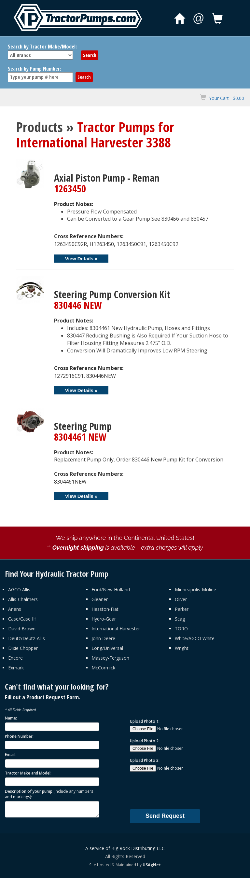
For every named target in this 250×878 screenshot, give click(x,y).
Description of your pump (49, 794)
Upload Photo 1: (145, 721)
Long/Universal (107, 648)
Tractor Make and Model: (28, 773)
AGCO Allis (19, 589)
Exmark (16, 668)
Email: (10, 754)
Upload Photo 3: (145, 760)
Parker (181, 609)
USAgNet (152, 864)
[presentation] (179, 790)
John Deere (103, 638)
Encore (15, 658)
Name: (11, 718)
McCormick (103, 668)
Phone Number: (19, 736)
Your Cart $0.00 (226, 98)
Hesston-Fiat (104, 609)
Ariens (14, 609)
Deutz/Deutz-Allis (26, 638)
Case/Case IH (22, 619)
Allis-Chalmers (23, 599)
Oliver (181, 599)
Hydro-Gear (103, 619)
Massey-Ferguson (110, 658)
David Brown (21, 628)
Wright (181, 648)
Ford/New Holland (110, 589)
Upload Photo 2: (145, 741)
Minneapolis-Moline (195, 589)
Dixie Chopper (23, 648)
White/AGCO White (195, 638)
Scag (180, 619)
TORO (181, 628)
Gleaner (99, 599)
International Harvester (115, 628)
